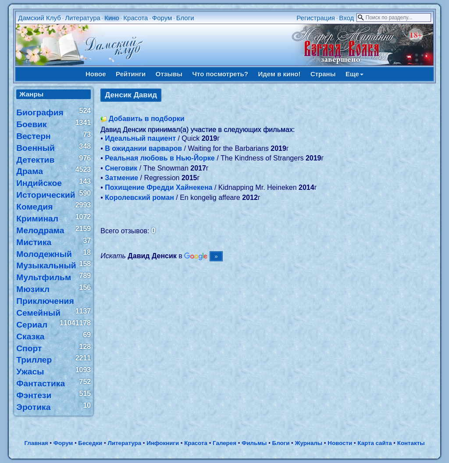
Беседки (90, 443)
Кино (111, 17)
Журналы (308, 443)
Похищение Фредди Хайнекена (158, 187)
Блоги (185, 17)
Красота (135, 17)
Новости (340, 443)
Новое (96, 74)
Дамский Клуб (39, 17)
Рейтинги (131, 74)
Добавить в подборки (147, 118)
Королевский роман (139, 197)
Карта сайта (374, 443)
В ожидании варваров (143, 148)
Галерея (224, 443)
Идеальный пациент (140, 138)
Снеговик (121, 168)
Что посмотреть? (220, 74)
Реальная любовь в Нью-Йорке (159, 158)
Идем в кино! (279, 74)
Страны (323, 74)
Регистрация (315, 17)
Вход (346, 17)
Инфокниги (162, 443)
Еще (354, 74)
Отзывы (169, 74)
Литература (82, 17)
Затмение (121, 178)
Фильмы (254, 443)
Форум (162, 17)
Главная (36, 443)
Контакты (411, 443)
